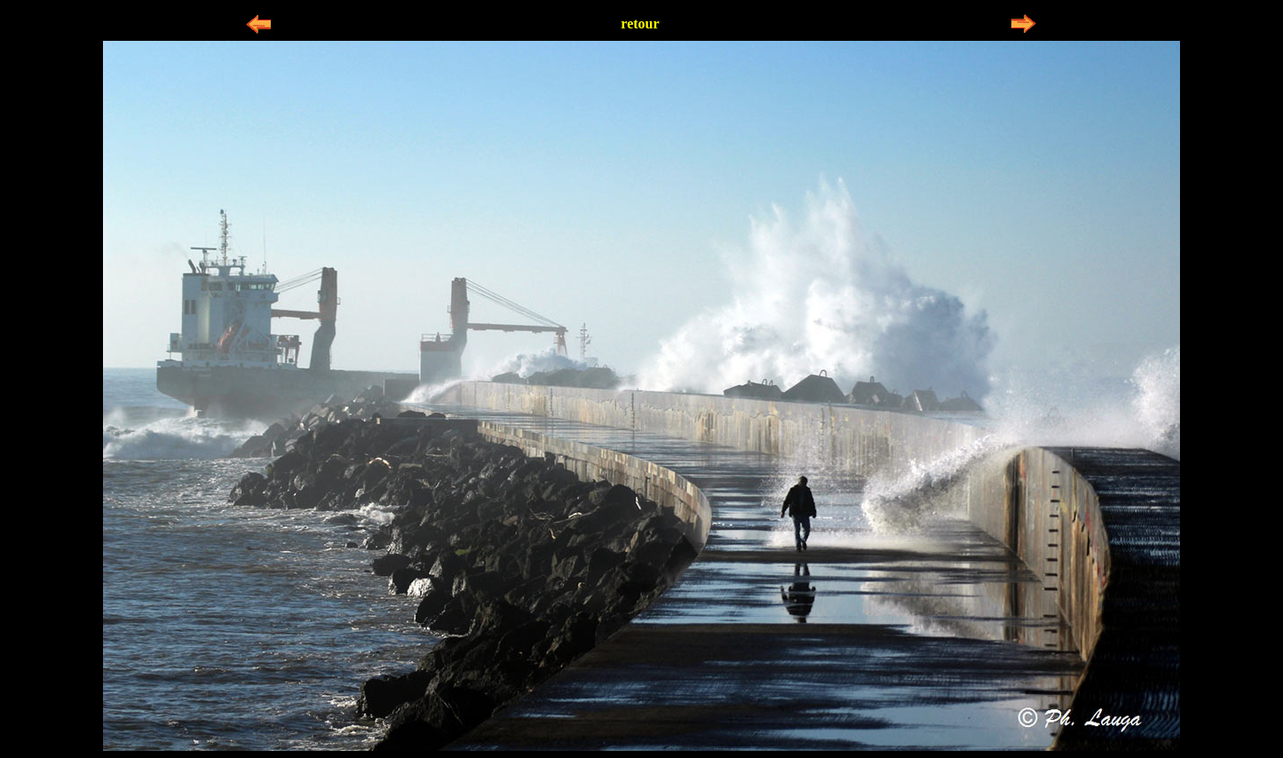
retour (640, 23)
